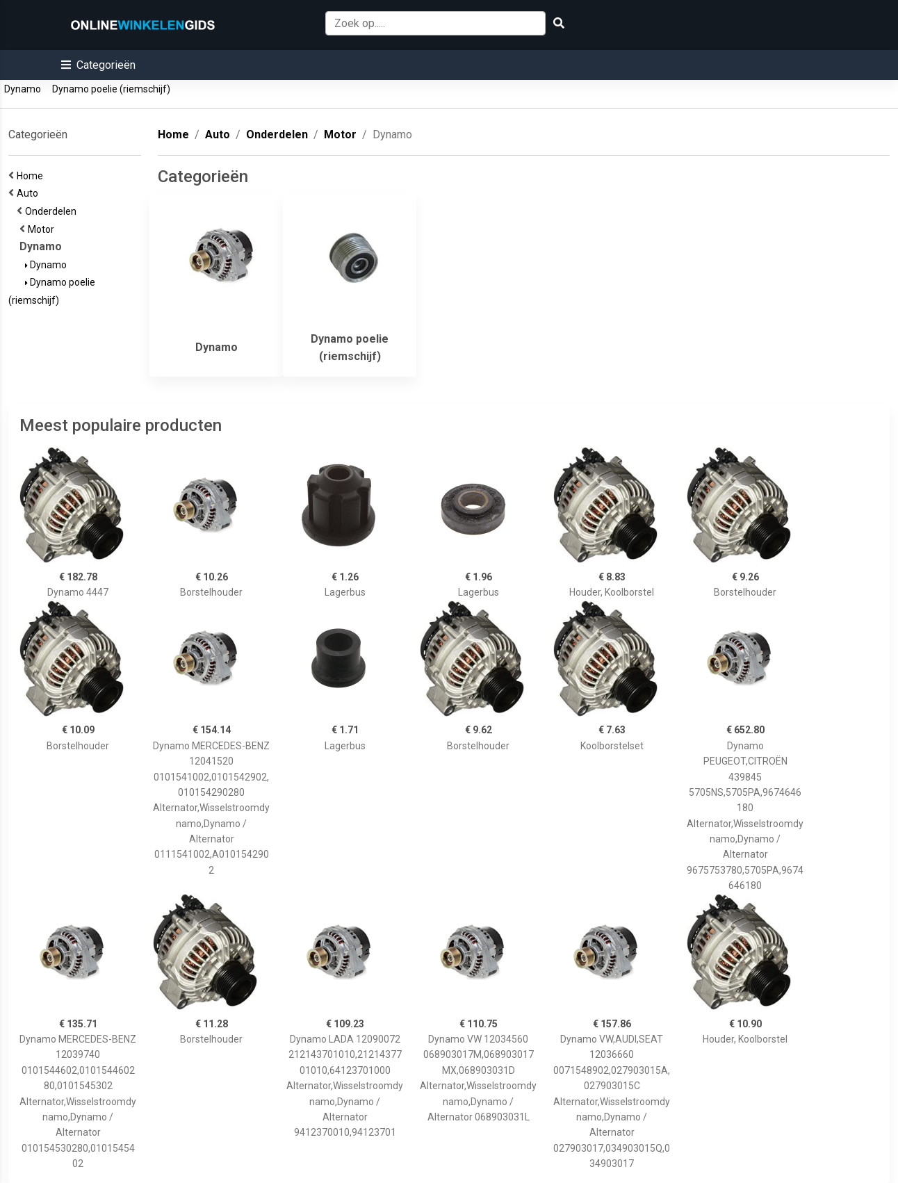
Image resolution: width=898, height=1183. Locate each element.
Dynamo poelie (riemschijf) (111, 89)
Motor (43, 229)
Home (32, 175)
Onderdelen (53, 211)
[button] (98, 65)
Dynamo (22, 89)
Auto (29, 193)
